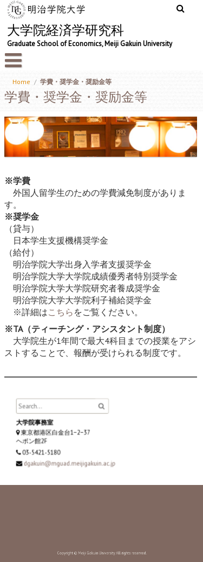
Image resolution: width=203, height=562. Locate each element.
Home (21, 82)
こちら (61, 311)
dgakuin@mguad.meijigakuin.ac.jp (71, 462)
